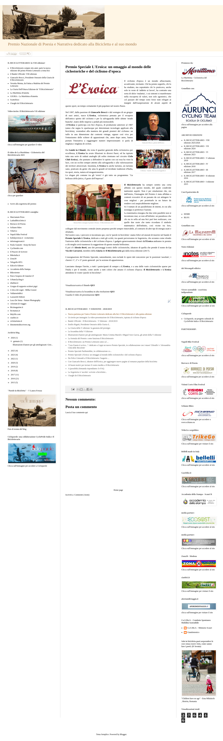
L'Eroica (80, 153)
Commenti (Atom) (81, 495)
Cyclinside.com (16, 248)
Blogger (123, 734)
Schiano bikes (16, 227)
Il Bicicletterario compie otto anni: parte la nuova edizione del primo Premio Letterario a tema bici (30, 69)
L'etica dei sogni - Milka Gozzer (23, 290)
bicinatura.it (15, 311)
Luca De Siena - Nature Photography (25, 300)
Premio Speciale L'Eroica (77, 238)
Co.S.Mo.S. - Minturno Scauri (199, 628)
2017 (13, 374)
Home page (118, 490)
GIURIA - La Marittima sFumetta (24, 96)
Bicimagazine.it (16, 307)
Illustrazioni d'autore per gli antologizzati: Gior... (33, 345)
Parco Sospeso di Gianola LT (22, 276)
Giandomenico (193, 632)
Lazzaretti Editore (17, 297)
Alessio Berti (80, 247)
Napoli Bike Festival (18, 234)
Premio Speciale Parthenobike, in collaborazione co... (90, 351)
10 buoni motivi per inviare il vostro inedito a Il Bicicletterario (93, 365)
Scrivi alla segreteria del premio (23, 204)
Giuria (99, 250)
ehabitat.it (14, 283)
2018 (13, 370)
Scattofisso (14, 100)
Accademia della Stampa (20, 269)
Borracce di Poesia (17, 224)
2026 (13, 338)
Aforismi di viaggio (18, 304)
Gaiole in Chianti (77, 150)
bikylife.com (15, 314)
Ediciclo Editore (16, 265)
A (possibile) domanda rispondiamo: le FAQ (86, 368)
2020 (13, 363)
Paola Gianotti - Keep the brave (23, 245)
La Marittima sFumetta (19, 93)
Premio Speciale (90, 257)
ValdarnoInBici (16, 293)
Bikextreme (15, 272)
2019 (13, 366)
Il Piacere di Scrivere (18, 252)
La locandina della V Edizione (80, 331)
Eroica (72, 125)
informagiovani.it (17, 241)
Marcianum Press (17, 217)
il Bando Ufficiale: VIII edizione (23, 74)
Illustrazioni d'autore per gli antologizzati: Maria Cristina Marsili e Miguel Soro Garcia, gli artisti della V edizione (114, 335)
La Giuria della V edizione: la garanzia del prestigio (89, 328)
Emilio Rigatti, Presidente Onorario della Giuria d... (89, 324)
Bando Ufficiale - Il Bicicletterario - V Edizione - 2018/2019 (92, 321)
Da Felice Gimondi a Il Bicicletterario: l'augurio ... (88, 358)
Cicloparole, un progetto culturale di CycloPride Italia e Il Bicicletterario (198, 319)
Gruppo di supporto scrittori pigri (23, 286)
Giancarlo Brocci (99, 112)
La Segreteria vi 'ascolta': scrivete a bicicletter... (87, 372)
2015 (13, 382)
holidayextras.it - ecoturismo (22, 238)
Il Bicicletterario (132, 184)
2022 (13, 358)
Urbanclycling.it (16, 279)
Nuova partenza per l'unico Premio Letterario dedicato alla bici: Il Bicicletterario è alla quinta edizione (110, 314)
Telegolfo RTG (16, 262)
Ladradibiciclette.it (18, 220)
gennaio (16, 341)
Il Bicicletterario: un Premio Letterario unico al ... (88, 342)
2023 (13, 355)
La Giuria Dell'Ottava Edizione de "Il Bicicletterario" (32, 89)
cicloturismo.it (16, 321)
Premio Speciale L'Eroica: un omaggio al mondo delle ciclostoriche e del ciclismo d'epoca (105, 355)
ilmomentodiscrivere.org (20, 324)
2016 (13, 378)
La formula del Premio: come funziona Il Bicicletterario (91, 338)
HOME (187, 214)
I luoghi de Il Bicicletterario (79, 375)
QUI (92, 285)
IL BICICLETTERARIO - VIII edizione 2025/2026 (196, 141)
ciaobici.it (14, 317)
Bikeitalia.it (15, 255)
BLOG (187, 217)
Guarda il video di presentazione (82, 295)
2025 (13, 350)
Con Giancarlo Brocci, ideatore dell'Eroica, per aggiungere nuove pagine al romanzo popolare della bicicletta (112, 361)
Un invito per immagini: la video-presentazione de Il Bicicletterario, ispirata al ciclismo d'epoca (107, 317)
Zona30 (13, 258)
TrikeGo (13, 231)
